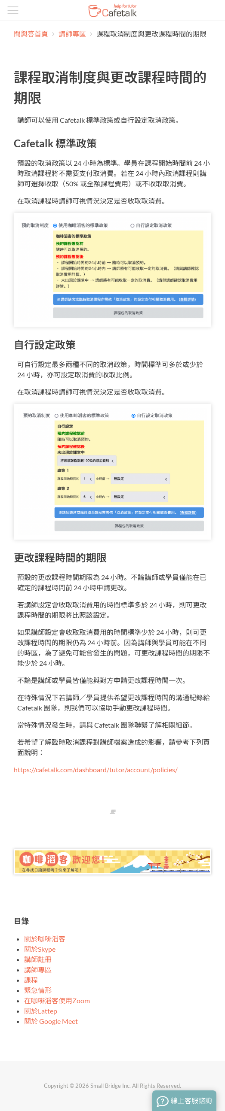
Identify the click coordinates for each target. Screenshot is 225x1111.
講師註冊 (38, 959)
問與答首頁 (31, 34)
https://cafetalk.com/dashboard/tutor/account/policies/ (96, 769)
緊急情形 (38, 990)
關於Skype (39, 949)
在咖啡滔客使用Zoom (57, 1000)
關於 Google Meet (51, 1021)
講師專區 (73, 34)
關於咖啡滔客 (44, 939)
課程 (31, 980)
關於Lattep (40, 1011)
